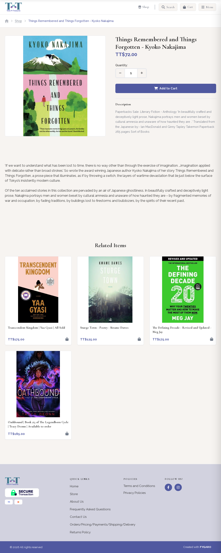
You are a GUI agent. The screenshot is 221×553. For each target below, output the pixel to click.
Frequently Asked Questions (90, 509)
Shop (18, 21)
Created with (197, 547)
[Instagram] (178, 487)
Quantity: (121, 65)
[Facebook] (168, 487)
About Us (76, 501)
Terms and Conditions (139, 486)
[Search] (168, 7)
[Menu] (207, 7)
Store (74, 494)
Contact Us (78, 517)
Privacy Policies (135, 493)
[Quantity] (131, 73)
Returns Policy (80, 532)
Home (74, 486)
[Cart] (188, 7)
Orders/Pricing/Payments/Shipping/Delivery (102, 524)
